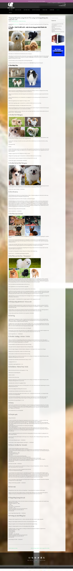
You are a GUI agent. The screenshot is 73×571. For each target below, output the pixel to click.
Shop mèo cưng (27, 9)
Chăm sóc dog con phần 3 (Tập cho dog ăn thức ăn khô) (40, 548)
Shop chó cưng (18, 9)
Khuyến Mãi (52, 9)
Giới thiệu (11, 9)
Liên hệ (10, 12)
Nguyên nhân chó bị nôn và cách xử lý (58, 31)
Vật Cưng (47, 567)
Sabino (36, 561)
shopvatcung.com (16, 24)
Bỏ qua (43, 1)
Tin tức (58, 9)
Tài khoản (37, 567)
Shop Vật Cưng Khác (36, 9)
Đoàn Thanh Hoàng (23, 21)
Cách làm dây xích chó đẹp (13, 548)
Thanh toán (44, 9)
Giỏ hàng (25, 567)
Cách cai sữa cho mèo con (56, 28)
